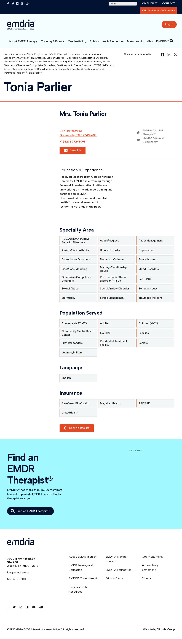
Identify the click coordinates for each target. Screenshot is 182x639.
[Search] (171, 41)
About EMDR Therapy (23, 41)
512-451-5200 (16, 579)
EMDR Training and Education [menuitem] (81, 567)
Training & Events (52, 41)
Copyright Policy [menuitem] (152, 556)
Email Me (72, 150)
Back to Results (76, 428)
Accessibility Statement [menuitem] (150, 567)
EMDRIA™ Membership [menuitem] (83, 578)
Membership (135, 41)
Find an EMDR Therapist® (158, 10)
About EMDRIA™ (158, 41)
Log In (169, 24)
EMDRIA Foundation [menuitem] (118, 569)
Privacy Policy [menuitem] (114, 578)
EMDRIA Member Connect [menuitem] (116, 559)
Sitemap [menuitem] (147, 578)
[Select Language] (123, 4)
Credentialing (77, 41)
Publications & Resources (107, 41)
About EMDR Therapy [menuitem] (83, 556)
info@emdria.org (18, 572)
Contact (168, 3)
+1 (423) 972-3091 (72, 141)
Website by (159, 629)
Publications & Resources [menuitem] (78, 589)
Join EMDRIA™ (149, 3)
